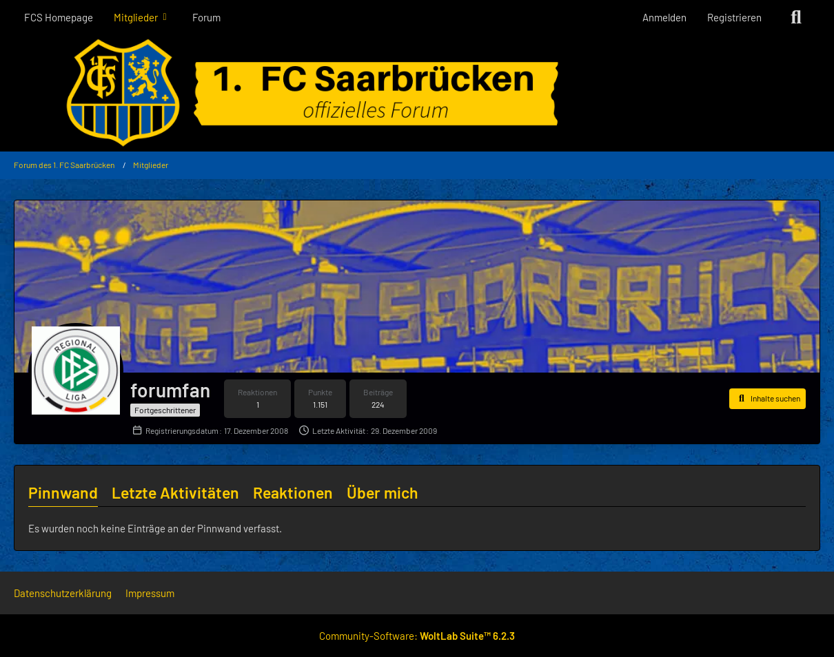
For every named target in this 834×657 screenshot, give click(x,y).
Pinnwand (63, 492)
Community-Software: (417, 635)
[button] (767, 398)
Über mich (382, 492)
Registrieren (734, 17)
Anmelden (664, 17)
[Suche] (796, 17)
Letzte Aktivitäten (175, 492)
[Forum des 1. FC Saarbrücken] (417, 93)
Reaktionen (293, 492)
